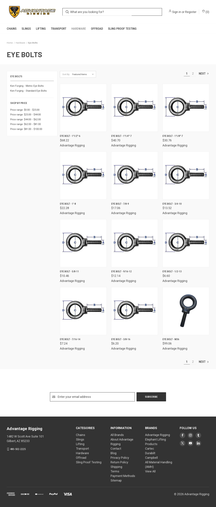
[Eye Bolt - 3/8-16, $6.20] (134, 311)
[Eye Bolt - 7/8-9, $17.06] (134, 175)
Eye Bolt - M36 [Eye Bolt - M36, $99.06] (171, 339)
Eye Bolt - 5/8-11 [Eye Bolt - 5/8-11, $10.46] (69, 271)
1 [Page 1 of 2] (187, 73)
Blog (113, 453)
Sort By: (66, 74)
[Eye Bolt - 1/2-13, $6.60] (186, 243)
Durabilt (150, 453)
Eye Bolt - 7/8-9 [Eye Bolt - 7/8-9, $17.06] (120, 203)
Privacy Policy (120, 457)
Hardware (78, 28)
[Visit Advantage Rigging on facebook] (182, 435)
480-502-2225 (18, 449)
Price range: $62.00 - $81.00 (25, 124)
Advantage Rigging (157, 435)
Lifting (41, 28)
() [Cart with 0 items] (205, 12)
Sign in (176, 12)
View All (150, 471)
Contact (116, 448)
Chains (12, 28)
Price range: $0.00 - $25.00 (24, 109)
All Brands (117, 435)
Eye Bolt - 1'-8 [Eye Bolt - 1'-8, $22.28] (68, 203)
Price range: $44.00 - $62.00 (25, 119)
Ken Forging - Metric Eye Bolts (27, 85)
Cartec (149, 448)
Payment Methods (123, 476)
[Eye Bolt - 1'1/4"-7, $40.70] (134, 107)
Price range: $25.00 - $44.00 (25, 114)
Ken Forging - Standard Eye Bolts (28, 90)
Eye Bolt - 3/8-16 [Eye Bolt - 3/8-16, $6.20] (120, 339)
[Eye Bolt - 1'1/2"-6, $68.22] (83, 107)
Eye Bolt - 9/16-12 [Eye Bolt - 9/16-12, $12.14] (121, 271)
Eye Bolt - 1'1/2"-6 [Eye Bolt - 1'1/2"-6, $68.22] (70, 136)
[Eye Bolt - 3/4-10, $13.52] (186, 175)
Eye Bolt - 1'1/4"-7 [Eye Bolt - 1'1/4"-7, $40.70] (121, 136)
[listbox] (84, 74)
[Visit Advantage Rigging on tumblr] (198, 435)
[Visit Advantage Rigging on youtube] (190, 443)
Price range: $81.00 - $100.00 (26, 129)
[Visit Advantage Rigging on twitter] (182, 443)
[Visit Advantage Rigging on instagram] (190, 435)
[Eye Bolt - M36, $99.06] (186, 311)
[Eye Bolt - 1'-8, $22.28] (83, 175)
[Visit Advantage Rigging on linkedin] (198, 443)
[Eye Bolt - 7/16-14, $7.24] (83, 311)
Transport (58, 28)
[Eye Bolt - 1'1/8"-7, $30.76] (186, 107)
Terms (115, 471)
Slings (26, 28)
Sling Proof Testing (122, 28)
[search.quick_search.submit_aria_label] (67, 12)
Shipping (116, 467)
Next (204, 73)
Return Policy (119, 462)
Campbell (151, 457)
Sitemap (116, 480)
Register (190, 12)
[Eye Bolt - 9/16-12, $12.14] (134, 243)
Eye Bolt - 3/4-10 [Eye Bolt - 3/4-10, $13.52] (172, 203)
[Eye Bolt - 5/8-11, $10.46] (83, 243)
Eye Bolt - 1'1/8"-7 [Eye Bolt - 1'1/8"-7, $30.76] (173, 136)
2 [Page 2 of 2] (193, 73)
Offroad (97, 28)
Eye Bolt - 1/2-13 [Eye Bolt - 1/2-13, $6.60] (172, 271)
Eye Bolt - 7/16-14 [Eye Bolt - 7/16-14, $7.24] (70, 339)
